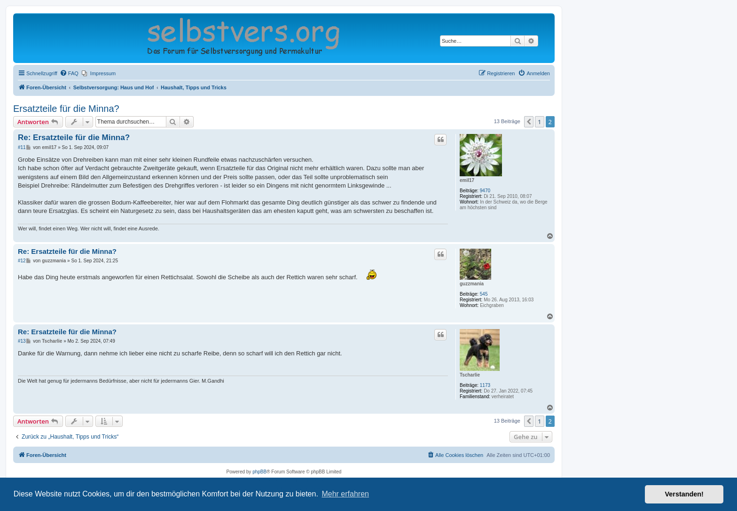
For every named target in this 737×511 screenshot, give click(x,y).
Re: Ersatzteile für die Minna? (74, 137)
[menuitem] (69, 73)
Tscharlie (470, 374)
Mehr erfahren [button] (345, 494)
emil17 (467, 180)
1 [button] (539, 122)
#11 (22, 147)
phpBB (259, 471)
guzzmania (472, 283)
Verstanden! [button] (684, 494)
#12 (22, 260)
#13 (22, 341)
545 (484, 294)
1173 (485, 385)
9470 (485, 190)
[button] (528, 121)
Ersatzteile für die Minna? (66, 108)
